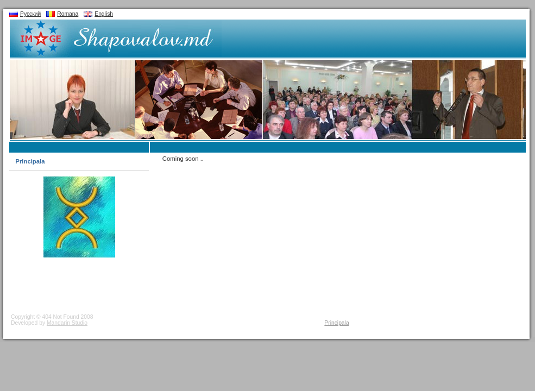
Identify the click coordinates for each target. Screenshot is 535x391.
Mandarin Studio (67, 323)
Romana (67, 14)
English (104, 14)
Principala (30, 161)
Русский (30, 14)
